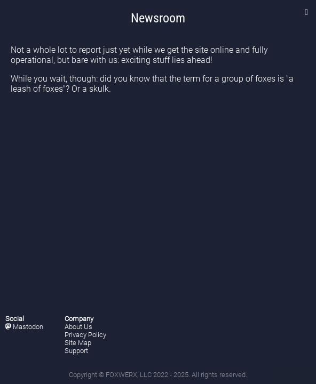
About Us (78, 327)
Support (76, 351)
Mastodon (24, 327)
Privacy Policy (85, 335)
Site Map (78, 343)
